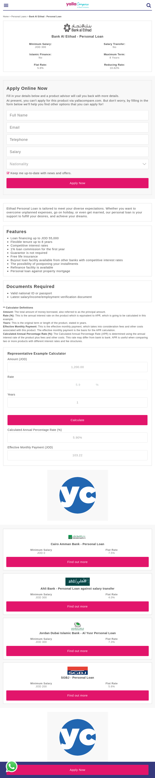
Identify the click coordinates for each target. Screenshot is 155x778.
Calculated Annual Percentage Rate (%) (34, 429)
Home (6, 16)
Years (11, 394)
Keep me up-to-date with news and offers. (41, 173)
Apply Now (77, 183)
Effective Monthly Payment (30, 447)
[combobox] (77, 164)
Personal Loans (19, 16)
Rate (10, 376)
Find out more (77, 562)
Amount (17, 359)
